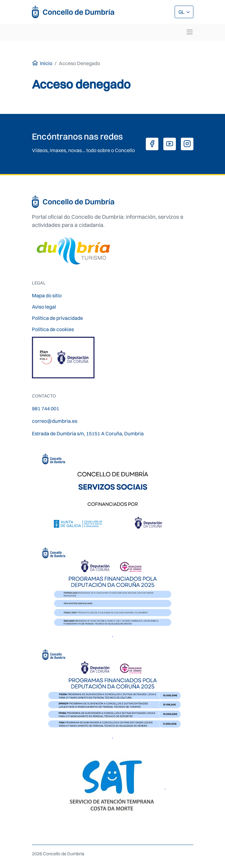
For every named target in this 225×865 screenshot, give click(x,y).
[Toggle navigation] (189, 32)
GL (182, 12)
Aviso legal (44, 307)
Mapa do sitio (47, 295)
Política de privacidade (57, 318)
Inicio (46, 63)
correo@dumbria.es (54, 421)
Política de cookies (53, 329)
